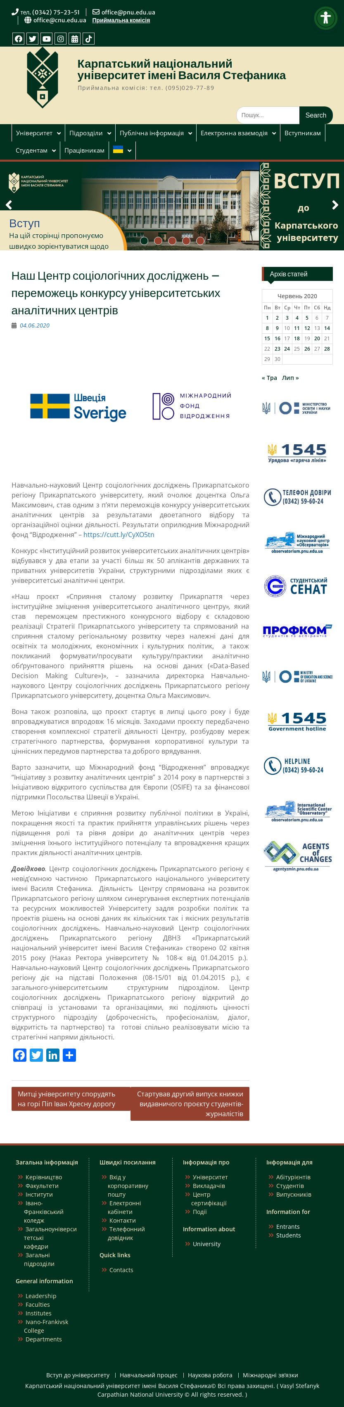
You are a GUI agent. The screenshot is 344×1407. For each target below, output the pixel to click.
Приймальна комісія (121, 20)
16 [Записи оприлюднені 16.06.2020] (277, 338)
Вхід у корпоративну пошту (128, 1185)
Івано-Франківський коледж (44, 1211)
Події (200, 1212)
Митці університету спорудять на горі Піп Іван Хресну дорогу (66, 1098)
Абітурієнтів (293, 1177)
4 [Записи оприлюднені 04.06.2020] (297, 317)
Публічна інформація (152, 133)
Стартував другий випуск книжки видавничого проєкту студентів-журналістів (190, 1103)
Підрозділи (86, 133)
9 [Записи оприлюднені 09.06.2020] (277, 328)
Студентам (31, 150)
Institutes (39, 1313)
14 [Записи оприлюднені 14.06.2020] (327, 328)
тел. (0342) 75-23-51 (50, 12)
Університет (34, 133)
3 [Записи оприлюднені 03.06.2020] (287, 317)
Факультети (42, 1186)
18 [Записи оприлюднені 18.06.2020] (297, 338)
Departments (44, 1339)
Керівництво (44, 1177)
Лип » (290, 378)
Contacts (121, 1270)
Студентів (290, 1186)
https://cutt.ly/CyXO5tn (118, 534)
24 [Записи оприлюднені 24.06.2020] (287, 348)
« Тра (269, 378)
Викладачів (209, 1186)
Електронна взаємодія (234, 133)
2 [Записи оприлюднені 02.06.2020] (277, 317)
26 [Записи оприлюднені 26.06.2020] (307, 348)
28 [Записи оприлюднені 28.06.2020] (327, 348)
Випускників (293, 1194)
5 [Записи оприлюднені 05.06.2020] (307, 317)
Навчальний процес (149, 1375)
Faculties (38, 1304)
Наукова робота (210, 1375)
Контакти (122, 1220)
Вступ (24, 223)
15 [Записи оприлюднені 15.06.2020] (267, 338)
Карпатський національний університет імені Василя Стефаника (182, 69)
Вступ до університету (77, 1375)
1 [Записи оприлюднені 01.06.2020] (267, 317)
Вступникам (303, 133)
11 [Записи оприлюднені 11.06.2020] (297, 328)
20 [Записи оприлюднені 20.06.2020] (317, 338)
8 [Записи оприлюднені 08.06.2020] (267, 328)
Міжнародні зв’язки (270, 1375)
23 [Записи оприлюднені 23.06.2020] (277, 348)
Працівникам (84, 150)
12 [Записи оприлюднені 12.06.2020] (307, 328)
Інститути (39, 1194)
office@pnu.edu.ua (128, 12)
